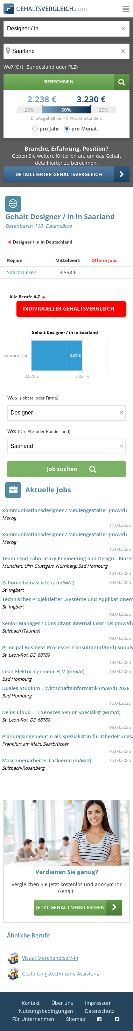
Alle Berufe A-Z (24, 297)
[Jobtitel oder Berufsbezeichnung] (67, 29)
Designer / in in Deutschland (42, 242)
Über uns (62, 1003)
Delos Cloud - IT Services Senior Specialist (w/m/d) (61, 712)
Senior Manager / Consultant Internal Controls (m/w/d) (67, 623)
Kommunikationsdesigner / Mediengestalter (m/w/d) (64, 510)
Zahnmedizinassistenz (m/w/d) (38, 582)
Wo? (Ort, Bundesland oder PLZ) (41, 66)
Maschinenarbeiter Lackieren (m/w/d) (46, 760)
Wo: (38, 431)
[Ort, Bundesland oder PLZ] (67, 51)
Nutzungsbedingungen (46, 1011)
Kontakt (31, 1003)
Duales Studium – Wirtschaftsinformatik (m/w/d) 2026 (66, 688)
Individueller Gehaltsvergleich (68, 308)
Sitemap (75, 1019)
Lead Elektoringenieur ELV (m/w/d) (43, 671)
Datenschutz (99, 1011)
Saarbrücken (22, 272)
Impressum (98, 1003)
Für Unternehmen (33, 1019)
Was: (32, 397)
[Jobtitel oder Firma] (66, 413)
